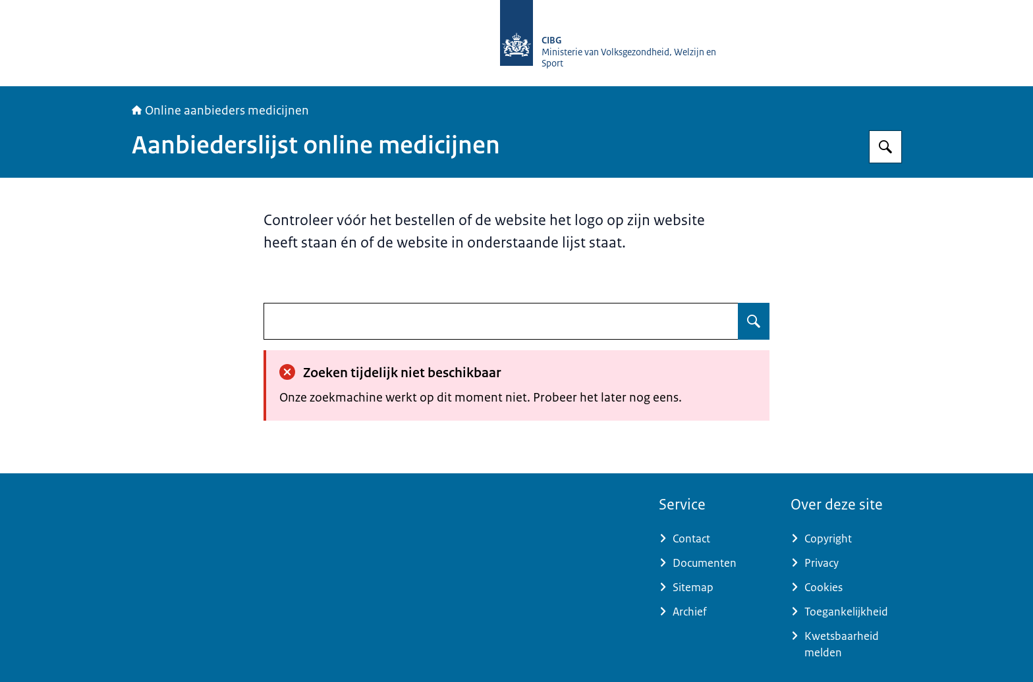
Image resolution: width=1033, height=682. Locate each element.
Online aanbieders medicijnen (220, 110)
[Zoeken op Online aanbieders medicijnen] (885, 147)
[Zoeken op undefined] (753, 321)
